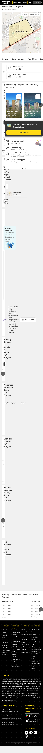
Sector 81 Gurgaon (5, 611)
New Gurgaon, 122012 (9, 9)
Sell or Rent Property (20, 2)
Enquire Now (24, 133)
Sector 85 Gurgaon (5, 614)
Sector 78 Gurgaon (5, 608)
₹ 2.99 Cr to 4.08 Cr (30, 115)
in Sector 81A (23, 68)
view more (3, 617)
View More (3, 151)
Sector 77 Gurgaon (5, 605)
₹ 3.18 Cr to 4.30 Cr (11, 115)
